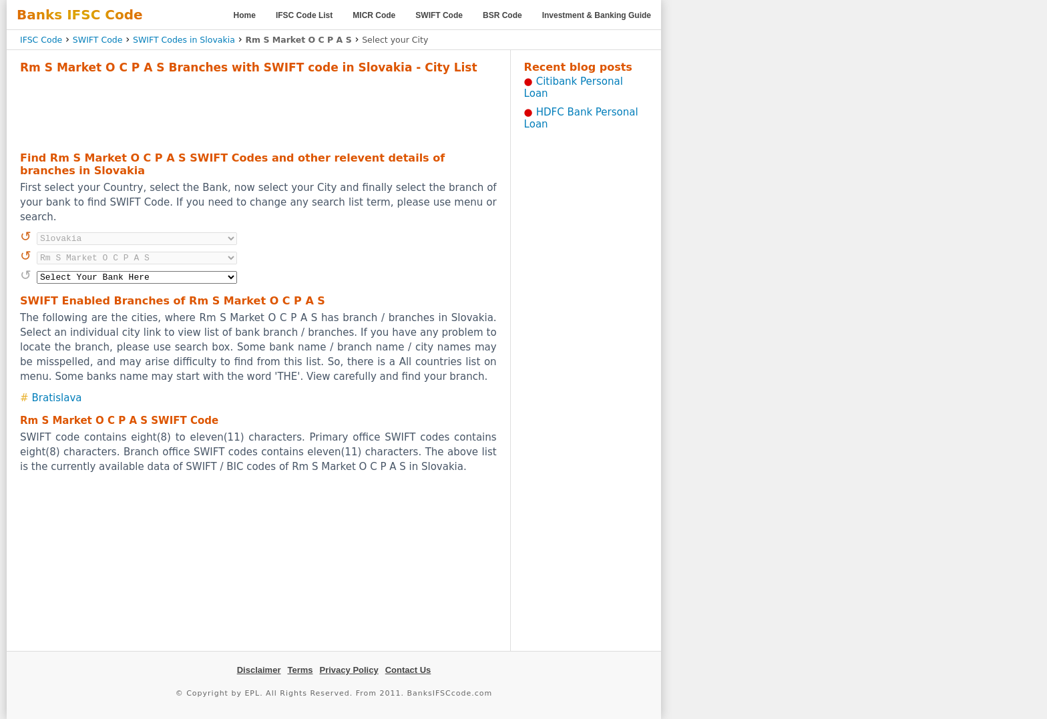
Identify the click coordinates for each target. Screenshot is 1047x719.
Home (245, 15)
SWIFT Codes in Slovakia (184, 40)
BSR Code (502, 15)
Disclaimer (259, 670)
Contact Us (408, 670)
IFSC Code (41, 40)
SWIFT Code (439, 15)
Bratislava (57, 398)
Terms (299, 670)
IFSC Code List (304, 15)
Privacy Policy (349, 670)
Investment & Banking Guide (596, 15)
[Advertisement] (258, 111)
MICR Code (374, 15)
